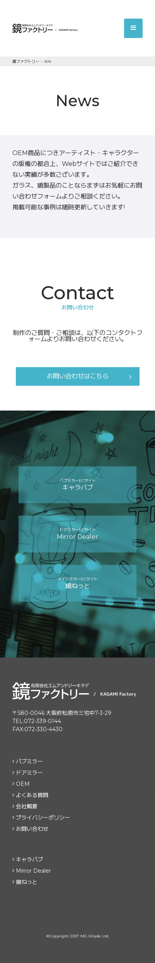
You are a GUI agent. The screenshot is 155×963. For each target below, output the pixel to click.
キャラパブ (77, 484)
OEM (23, 783)
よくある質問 (32, 795)
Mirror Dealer (77, 533)
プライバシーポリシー (43, 817)
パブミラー (29, 761)
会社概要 (26, 806)
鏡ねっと (77, 583)
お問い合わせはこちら (78, 376)
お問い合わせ (32, 828)
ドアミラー (29, 772)
